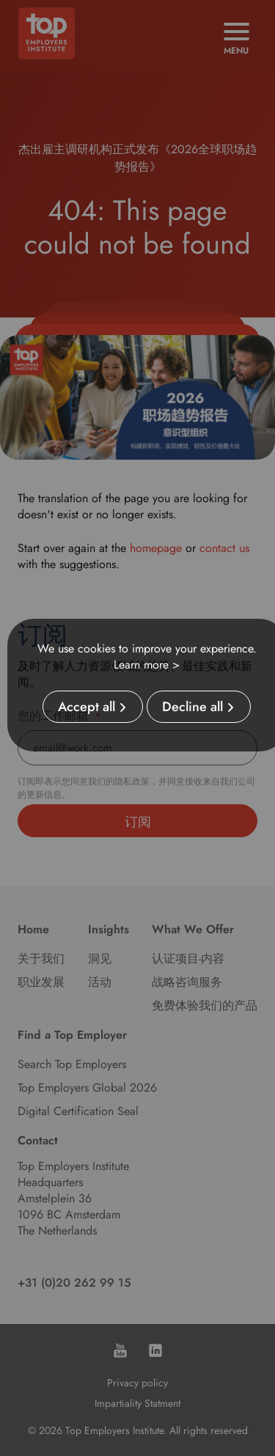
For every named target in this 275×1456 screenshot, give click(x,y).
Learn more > (147, 664)
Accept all (86, 706)
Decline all (192, 706)
